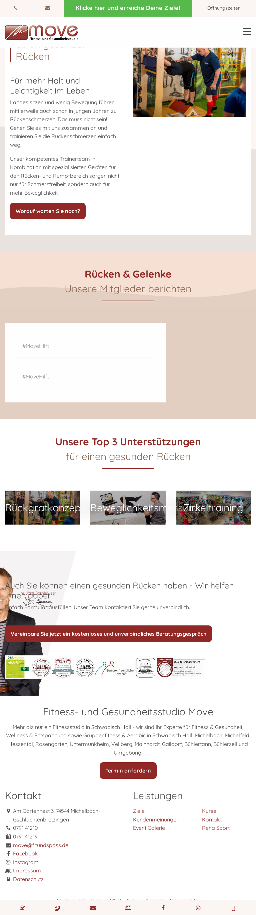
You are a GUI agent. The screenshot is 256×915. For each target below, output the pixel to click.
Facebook (25, 853)
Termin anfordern (128, 770)
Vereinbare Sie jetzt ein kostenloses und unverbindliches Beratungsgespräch (108, 633)
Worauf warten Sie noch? (48, 211)
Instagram (26, 862)
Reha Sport (216, 827)
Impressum (27, 870)
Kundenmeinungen (156, 819)
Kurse (209, 810)
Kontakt (212, 819)
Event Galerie (149, 827)
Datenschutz (28, 879)
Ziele (139, 810)
